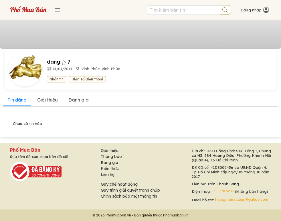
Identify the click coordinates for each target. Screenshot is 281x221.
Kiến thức (110, 168)
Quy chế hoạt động (119, 184)
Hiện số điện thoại (87, 79)
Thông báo (111, 156)
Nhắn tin (57, 79)
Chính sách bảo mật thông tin (129, 196)
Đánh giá (78, 100)
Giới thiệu (47, 100)
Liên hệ (107, 174)
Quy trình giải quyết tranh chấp (130, 190)
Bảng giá (109, 162)
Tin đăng (17, 100)
